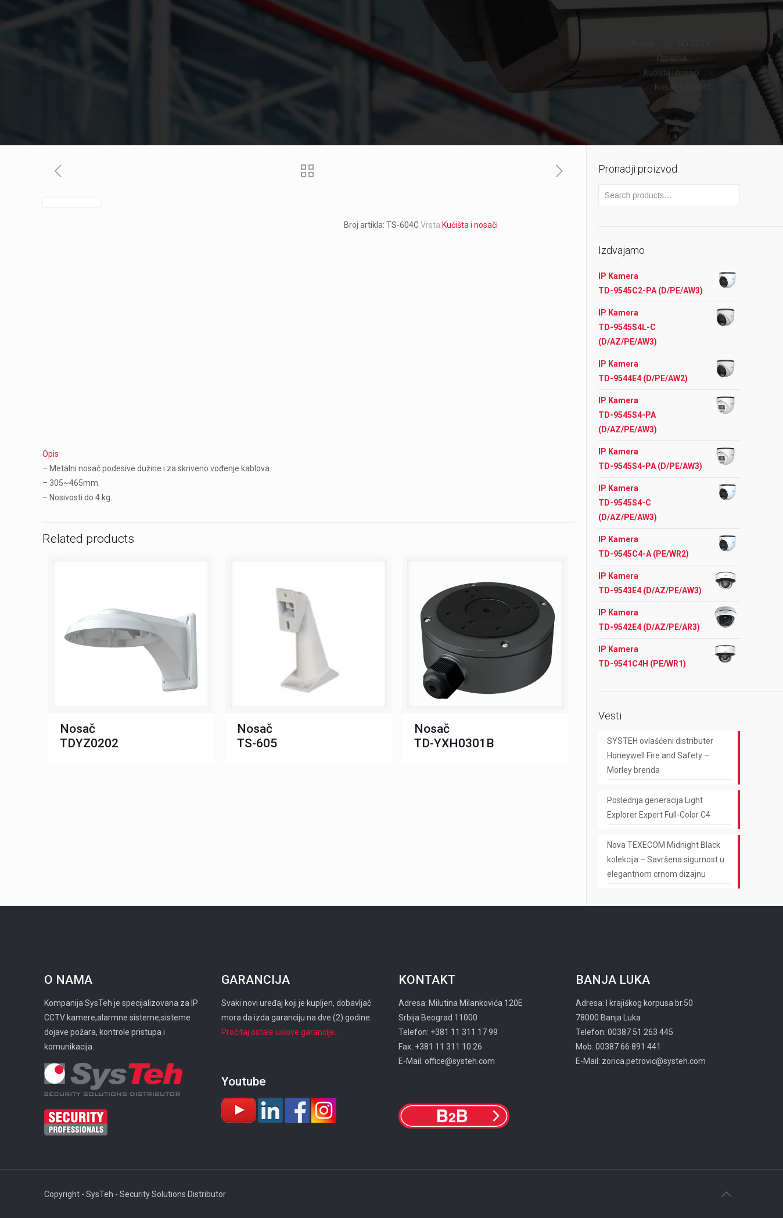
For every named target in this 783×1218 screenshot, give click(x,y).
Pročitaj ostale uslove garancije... (280, 1032)
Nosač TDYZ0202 (89, 736)
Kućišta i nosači (671, 72)
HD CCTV (694, 43)
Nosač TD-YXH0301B (454, 736)
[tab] (308, 454)
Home (644, 43)
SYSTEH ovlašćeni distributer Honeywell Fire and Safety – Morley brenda (660, 755)
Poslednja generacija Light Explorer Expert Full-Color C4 (658, 807)
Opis (50, 453)
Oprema (671, 58)
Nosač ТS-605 (257, 736)
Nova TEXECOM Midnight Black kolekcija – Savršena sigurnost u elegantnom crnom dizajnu (665, 859)
